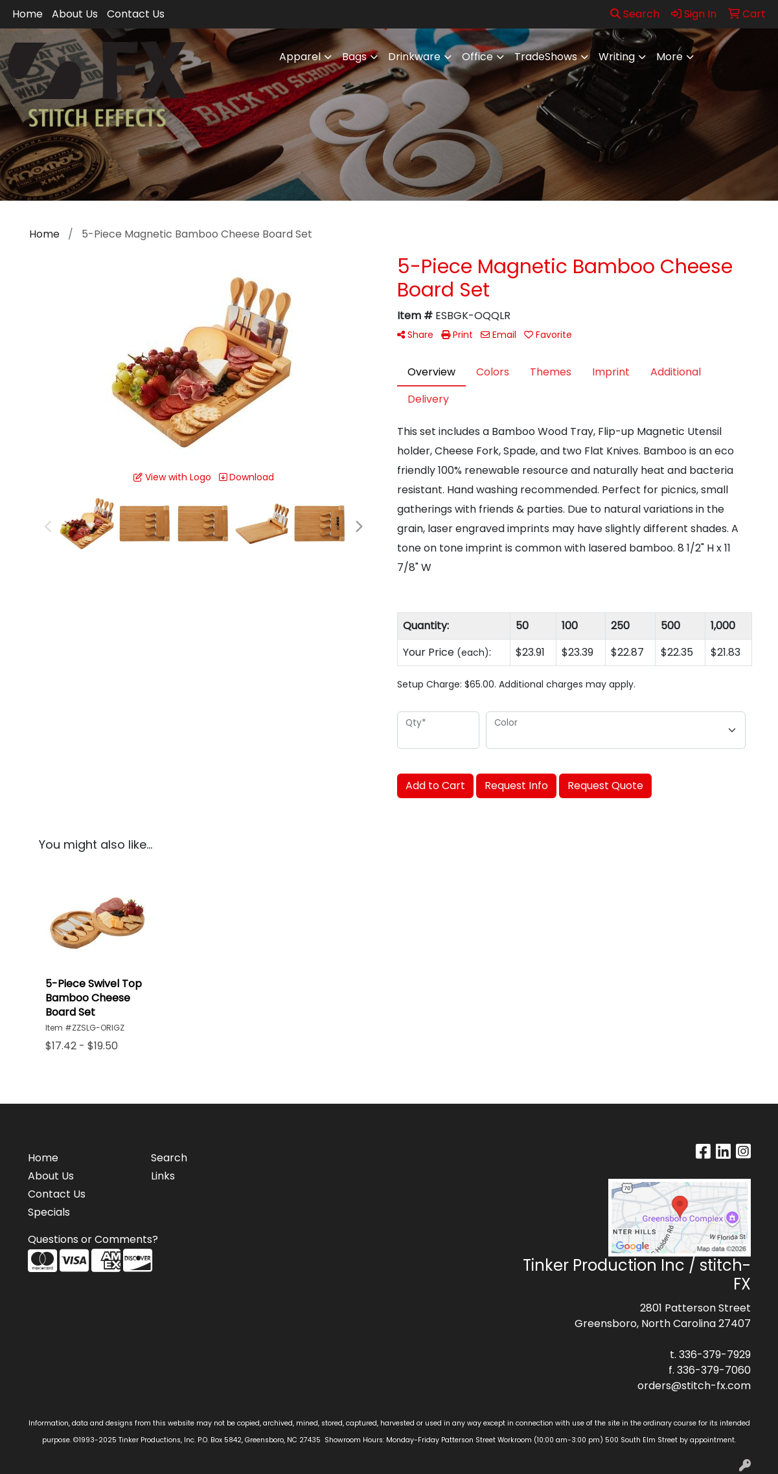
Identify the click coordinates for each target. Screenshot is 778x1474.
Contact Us (136, 13)
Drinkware (414, 56)
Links (163, 1175)
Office (477, 56)
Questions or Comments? (93, 1239)
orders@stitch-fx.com (694, 1385)
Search (634, 13)
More (669, 56)
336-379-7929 (715, 1354)
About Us (75, 13)
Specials (49, 1212)
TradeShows (545, 56)
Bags (354, 56)
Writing (617, 56)
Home (27, 13)
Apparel (300, 56)
